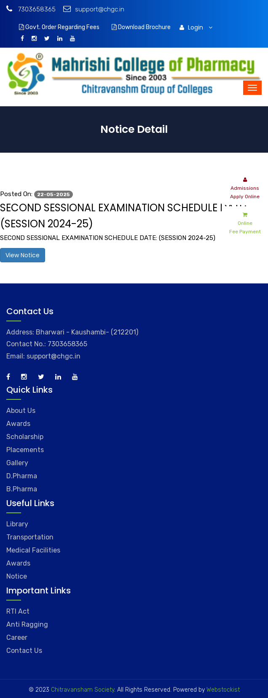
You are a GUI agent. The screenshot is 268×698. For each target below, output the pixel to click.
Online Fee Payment (245, 222)
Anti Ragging (27, 624)
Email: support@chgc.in (43, 356)
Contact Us (24, 651)
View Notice (22, 255)
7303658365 (31, 9)
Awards (18, 424)
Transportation (30, 537)
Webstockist (222, 689)
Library (17, 524)
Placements (25, 450)
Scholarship (24, 437)
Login (196, 27)
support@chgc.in (93, 9)
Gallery (17, 463)
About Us (20, 411)
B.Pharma (21, 489)
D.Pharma (21, 476)
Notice (16, 576)
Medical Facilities (33, 550)
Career (16, 637)
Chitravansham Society (82, 689)
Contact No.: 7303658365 (46, 344)
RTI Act (17, 611)
